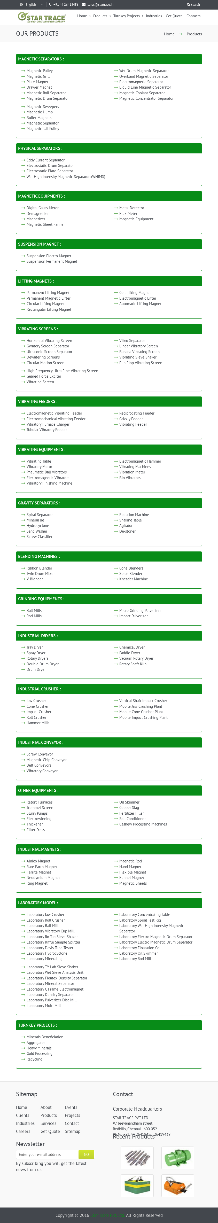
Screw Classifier (39, 536)
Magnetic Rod (130, 861)
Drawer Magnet (39, 87)
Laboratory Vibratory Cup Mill (50, 931)
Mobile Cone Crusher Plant (141, 711)
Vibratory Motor (39, 466)
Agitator (126, 525)
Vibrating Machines (135, 466)
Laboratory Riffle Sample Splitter (53, 942)
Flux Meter (128, 213)
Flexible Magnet (132, 872)
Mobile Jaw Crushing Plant (140, 706)
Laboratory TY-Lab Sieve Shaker (52, 966)
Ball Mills (34, 610)
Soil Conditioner (132, 818)
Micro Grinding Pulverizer (140, 610)
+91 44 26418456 (64, 4)
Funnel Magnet (131, 877)
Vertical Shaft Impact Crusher (143, 700)
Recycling (34, 1059)
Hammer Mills (38, 722)
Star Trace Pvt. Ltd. (107, 1215)
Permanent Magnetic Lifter (49, 298)
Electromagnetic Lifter (137, 298)
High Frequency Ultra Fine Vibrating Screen (62, 370)
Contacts (193, 15)
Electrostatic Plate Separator (50, 170)
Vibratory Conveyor (42, 770)
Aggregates (36, 1042)
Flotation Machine (134, 514)
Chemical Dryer (132, 647)
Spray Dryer (36, 652)
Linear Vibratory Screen (138, 346)
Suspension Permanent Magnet (52, 261)
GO (86, 1154)
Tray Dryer (35, 647)
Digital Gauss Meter (43, 207)
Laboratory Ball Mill (42, 925)
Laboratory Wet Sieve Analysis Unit (55, 972)
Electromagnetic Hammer (140, 461)
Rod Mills (34, 615)
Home (84, 15)
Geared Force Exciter (44, 376)
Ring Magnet (37, 883)
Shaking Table (130, 520)
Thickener (35, 824)
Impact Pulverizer (133, 615)
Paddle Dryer (129, 652)
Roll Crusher (36, 717)
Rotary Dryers (37, 658)
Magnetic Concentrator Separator (146, 98)
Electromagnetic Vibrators (48, 477)
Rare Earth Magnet (42, 866)
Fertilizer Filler (131, 813)
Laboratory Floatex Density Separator (57, 978)
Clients (22, 1115)
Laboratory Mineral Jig (45, 958)
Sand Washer (37, 531)
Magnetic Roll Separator (46, 92)
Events (71, 1107)
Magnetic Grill (38, 76)
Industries (154, 15)
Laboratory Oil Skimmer (138, 953)
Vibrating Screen (40, 381)
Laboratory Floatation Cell (140, 947)
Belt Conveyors (39, 765)
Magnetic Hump (40, 112)
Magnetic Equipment (136, 218)
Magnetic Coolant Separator (142, 92)
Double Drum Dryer (43, 663)
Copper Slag (129, 807)
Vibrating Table (39, 461)
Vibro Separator (132, 340)
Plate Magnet (37, 81)
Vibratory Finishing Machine (49, 483)
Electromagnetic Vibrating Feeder (54, 413)
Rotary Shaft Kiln (132, 663)
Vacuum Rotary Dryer (136, 658)
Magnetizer (36, 218)
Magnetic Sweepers (43, 106)
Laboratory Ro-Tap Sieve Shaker (52, 936)
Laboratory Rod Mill (135, 958)
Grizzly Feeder (131, 418)
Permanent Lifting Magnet (48, 292)
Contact (72, 1123)
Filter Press (36, 829)
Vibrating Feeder (133, 424)
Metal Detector (131, 207)
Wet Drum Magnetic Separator (144, 70)
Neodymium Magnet (43, 877)
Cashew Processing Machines (143, 824)
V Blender (35, 579)
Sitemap (72, 1131)
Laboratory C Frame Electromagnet (55, 989)
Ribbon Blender (39, 568)
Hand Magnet (130, 866)
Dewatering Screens (43, 357)
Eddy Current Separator (46, 160)
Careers (23, 1131)
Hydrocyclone (38, 525)
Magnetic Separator (43, 123)
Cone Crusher (38, 706)
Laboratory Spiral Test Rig (140, 920)
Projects (72, 1115)
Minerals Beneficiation (45, 1036)
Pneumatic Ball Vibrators (47, 472)
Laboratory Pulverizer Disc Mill (51, 1000)
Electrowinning (39, 818)
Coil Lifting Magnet (135, 292)
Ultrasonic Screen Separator (49, 351)
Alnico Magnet (38, 861)
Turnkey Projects (128, 15)
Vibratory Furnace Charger (48, 424)
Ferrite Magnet (39, 872)
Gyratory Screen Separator (48, 346)
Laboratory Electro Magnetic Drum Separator (155, 936)
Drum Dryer (36, 669)
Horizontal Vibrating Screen (49, 340)
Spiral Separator (40, 514)
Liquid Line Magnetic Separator (145, 87)
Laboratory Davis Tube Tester (50, 947)
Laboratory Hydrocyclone (47, 953)
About (46, 1107)
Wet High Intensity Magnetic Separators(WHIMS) (66, 176)
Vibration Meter (132, 472)
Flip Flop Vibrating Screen (140, 362)
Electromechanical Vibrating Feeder (56, 418)
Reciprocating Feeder (136, 413)
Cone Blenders (131, 568)
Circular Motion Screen (45, 362)
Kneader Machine (133, 579)
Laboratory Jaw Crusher (45, 914)
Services (48, 1123)
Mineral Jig (35, 520)
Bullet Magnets (39, 117)
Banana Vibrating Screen (139, 351)
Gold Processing (39, 1053)
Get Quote (174, 15)
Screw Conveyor (40, 754)
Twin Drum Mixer (41, 573)
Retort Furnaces (39, 802)
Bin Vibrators (130, 477)
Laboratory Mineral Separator (50, 983)
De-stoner (127, 531)
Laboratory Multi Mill (44, 1005)
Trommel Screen (40, 807)
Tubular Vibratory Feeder (47, 429)
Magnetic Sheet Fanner (46, 224)
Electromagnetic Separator (141, 81)
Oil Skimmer (129, 802)
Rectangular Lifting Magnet (49, 309)
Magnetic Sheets (133, 883)
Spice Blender (130, 573)
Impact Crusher (39, 711)
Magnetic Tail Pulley (43, 128)
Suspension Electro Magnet (49, 255)
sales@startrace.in (97, 4)
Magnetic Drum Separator (48, 98)
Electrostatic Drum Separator (50, 165)
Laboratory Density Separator (50, 994)
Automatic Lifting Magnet (140, 303)
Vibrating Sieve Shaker (138, 357)
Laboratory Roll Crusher (46, 920)
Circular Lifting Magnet (46, 303)
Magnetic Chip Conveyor (47, 759)
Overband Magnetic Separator (143, 76)
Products (102, 15)
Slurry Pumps (37, 813)
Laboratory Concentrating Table (144, 914)
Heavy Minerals (39, 1048)
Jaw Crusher (36, 700)
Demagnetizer (38, 213)
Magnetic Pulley (40, 70)
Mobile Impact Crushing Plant (143, 717)
